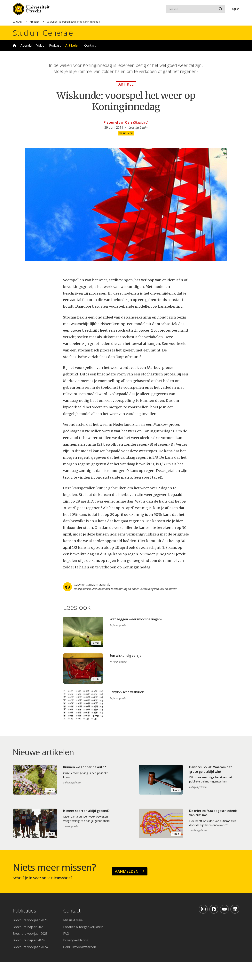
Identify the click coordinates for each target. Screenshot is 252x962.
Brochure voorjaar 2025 (30, 933)
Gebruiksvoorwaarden (79, 947)
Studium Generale (43, 32)
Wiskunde (126, 133)
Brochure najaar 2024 (28, 940)
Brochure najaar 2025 (28, 927)
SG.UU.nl (17, 21)
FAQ (66, 933)
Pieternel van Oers (118, 122)
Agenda (26, 45)
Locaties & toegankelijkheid (83, 927)
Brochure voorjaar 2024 (30, 947)
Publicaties (24, 911)
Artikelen (34, 21)
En (235, 9)
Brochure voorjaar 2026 (30, 920)
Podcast (55, 45)
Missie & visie (73, 920)
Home (14, 45)
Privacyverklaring (76, 940)
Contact (90, 45)
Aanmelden (126, 871)
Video (40, 45)
